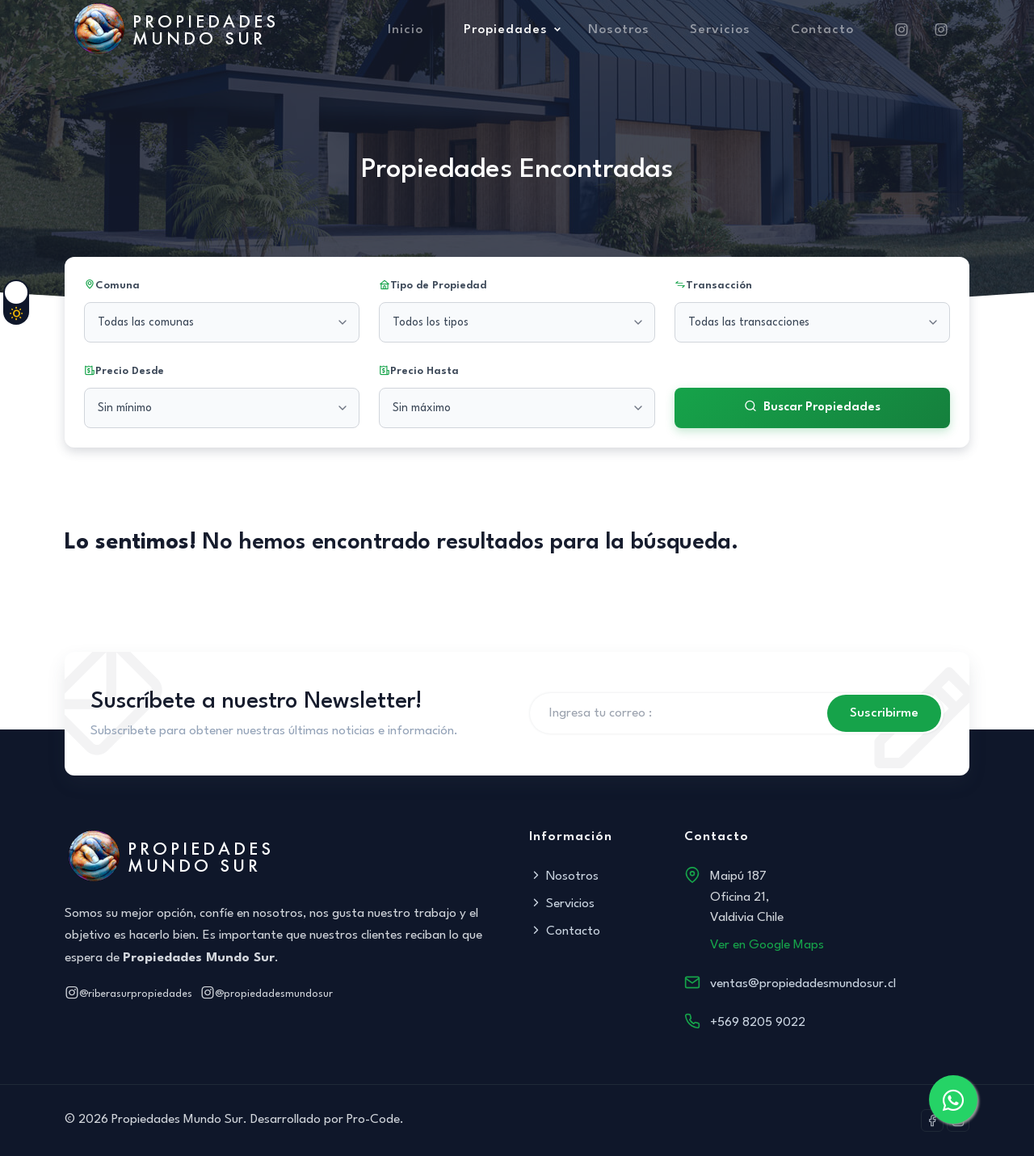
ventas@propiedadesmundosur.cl (803, 983)
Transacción (713, 286)
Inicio (405, 29)
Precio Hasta (419, 371)
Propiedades (506, 29)
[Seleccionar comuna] (221, 322)
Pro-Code (373, 1119)
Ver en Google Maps (767, 945)
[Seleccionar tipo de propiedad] (516, 322)
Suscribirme (884, 713)
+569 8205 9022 (757, 1022)
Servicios (720, 29)
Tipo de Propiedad (432, 286)
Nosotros (618, 29)
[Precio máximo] (516, 408)
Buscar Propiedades (812, 408)
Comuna (112, 286)
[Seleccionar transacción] (812, 322)
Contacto (822, 29)
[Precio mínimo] (221, 408)
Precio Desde (124, 371)
